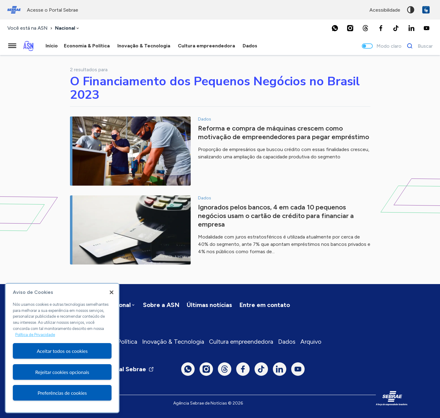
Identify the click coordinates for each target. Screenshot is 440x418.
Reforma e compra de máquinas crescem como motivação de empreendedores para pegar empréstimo (283, 132)
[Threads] (365, 28)
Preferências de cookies (62, 393)
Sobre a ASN (161, 305)
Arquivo (310, 341)
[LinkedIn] (411, 28)
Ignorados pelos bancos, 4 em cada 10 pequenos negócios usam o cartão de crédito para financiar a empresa (276, 215)
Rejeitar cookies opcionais (62, 372)
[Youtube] (426, 28)
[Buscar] (418, 46)
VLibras (426, 10)
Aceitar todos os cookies (62, 351)
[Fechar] (111, 292)
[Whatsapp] (335, 28)
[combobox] (67, 28)
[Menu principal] (12, 46)
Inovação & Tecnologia (173, 341)
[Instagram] (350, 28)
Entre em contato (264, 305)
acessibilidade (384, 10)
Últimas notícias (209, 305)
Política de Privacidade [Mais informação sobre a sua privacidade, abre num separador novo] (35, 334)
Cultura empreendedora (241, 341)
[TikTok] (396, 28)
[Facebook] (381, 28)
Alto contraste (410, 10)
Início (52, 46)
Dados (286, 341)
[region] (62, 348)
